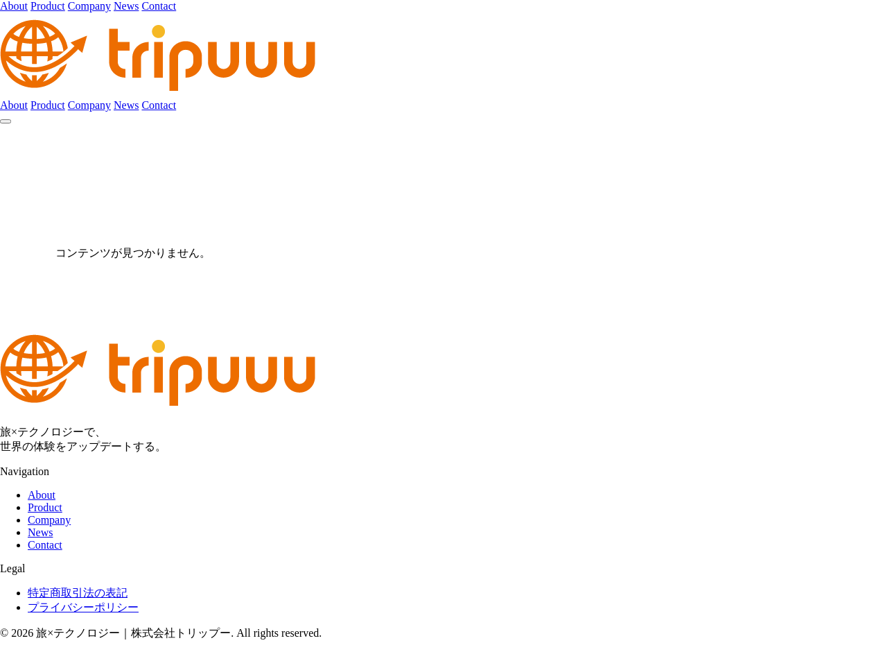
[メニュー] (5, 121)
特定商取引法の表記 (78, 593)
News (126, 6)
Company (89, 6)
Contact (158, 6)
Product (47, 6)
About (14, 6)
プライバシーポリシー (83, 607)
